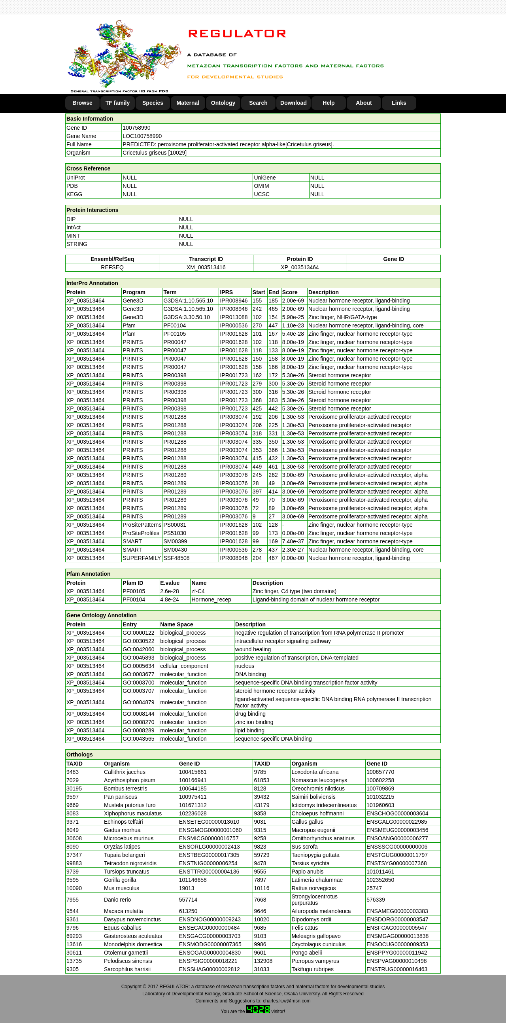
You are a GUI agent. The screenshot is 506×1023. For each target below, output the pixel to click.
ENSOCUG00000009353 (397, 944)
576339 (375, 899)
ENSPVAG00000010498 (396, 961)
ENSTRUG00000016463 (396, 969)
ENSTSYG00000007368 (396, 863)
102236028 (193, 813)
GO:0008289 (138, 730)
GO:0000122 (138, 633)
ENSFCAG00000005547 (396, 928)
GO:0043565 (138, 739)
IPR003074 (233, 417)
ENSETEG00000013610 (209, 822)
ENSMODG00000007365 (210, 944)
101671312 (193, 805)
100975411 (193, 797)
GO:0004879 (138, 702)
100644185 (193, 788)
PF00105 (134, 591)
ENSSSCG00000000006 (396, 846)
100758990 (136, 128)
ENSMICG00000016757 (209, 838)
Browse (82, 103)
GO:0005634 (138, 666)
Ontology (223, 103)
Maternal (188, 103)
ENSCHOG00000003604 (397, 813)
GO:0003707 (138, 691)
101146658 (193, 880)
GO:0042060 (138, 649)
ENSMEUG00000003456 (397, 830)
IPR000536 (233, 325)
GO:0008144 (138, 714)
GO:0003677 (138, 674)
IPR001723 (233, 375)
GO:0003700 (138, 682)
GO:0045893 (138, 657)
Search (258, 103)
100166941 (193, 780)
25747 (374, 888)
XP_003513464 (300, 267)
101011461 (380, 871)
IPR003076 (233, 475)
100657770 (380, 772)
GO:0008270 (138, 722)
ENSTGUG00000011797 (397, 855)
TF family (118, 103)
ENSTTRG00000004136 (209, 871)
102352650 (380, 880)
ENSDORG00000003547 (397, 919)
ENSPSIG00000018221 (208, 961)
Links (399, 103)
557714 (188, 899)
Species (152, 103)
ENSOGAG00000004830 (210, 952)
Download (293, 103)
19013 (186, 888)
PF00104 (134, 599)
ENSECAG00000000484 (209, 928)
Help (328, 103)
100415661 (193, 772)
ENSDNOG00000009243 (210, 919)
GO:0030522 (138, 641)
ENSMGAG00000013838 (397, 936)
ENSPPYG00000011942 (396, 952)
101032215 (380, 797)
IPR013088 (233, 317)
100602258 (380, 780)
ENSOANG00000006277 (397, 838)
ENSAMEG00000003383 (397, 911)
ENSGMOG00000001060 (210, 830)
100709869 (380, 788)
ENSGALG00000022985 (396, 822)
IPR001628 (233, 334)
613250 (188, 911)
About (364, 103)
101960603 (380, 805)
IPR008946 (233, 300)
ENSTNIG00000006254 (208, 863)
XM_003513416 (206, 267)
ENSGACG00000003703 (210, 936)
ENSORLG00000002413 (209, 846)
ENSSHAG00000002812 (209, 969)
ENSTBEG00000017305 (209, 855)
